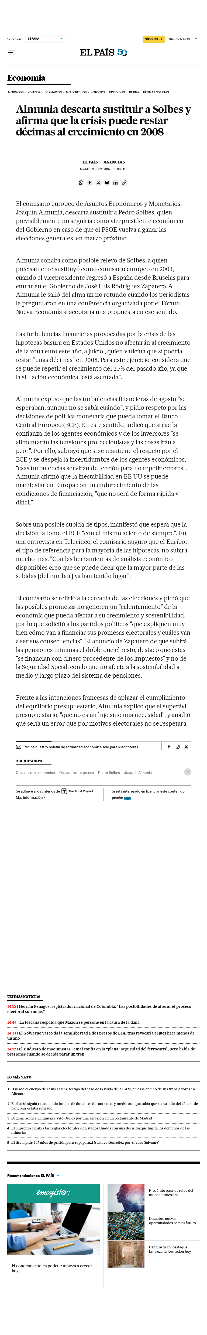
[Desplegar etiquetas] (187, 772)
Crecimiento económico (35, 772)
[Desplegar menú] (11, 52)
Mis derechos (76, 92)
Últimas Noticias (156, 92)
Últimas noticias (23, 997)
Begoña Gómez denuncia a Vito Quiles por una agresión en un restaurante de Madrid (81, 1118)
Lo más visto (19, 1077)
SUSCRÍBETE (154, 39)
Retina (134, 92)
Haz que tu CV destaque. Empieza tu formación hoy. (170, 1249)
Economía (26, 78)
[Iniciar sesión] (183, 39)
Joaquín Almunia (138, 772)
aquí (127, 797)
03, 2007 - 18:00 (109, 169)
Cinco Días (117, 92)
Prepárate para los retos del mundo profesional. (171, 1192)
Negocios (98, 92)
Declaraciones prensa (76, 772)
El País (90, 162)
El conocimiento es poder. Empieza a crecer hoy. (52, 1268)
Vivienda (34, 92)
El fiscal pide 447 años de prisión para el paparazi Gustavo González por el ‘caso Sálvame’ (85, 1142)
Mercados (16, 92)
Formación (53, 92)
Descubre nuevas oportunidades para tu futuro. (173, 1220)
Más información (30, 797)
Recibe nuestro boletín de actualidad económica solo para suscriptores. (81, 747)
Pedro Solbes (109, 772)
